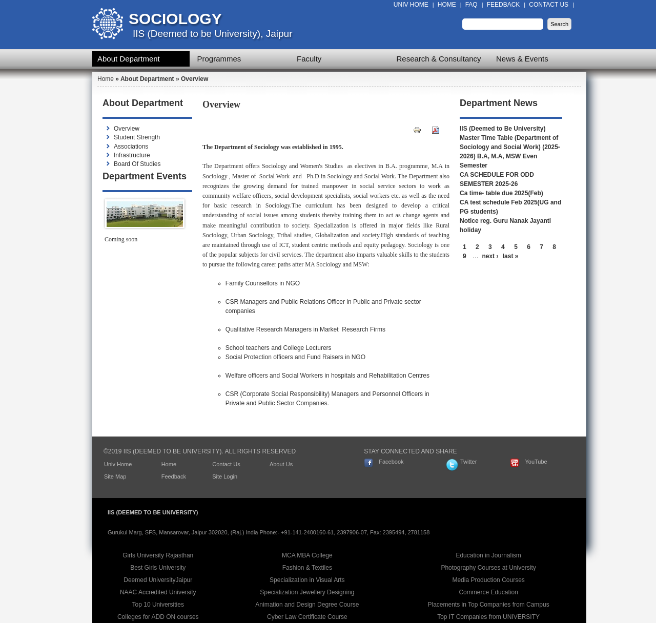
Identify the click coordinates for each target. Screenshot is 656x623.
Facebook (391, 462)
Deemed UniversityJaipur (158, 580)
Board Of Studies (137, 164)
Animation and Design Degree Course (307, 604)
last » (511, 256)
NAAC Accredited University (158, 592)
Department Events (144, 176)
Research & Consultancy (439, 58)
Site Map (115, 476)
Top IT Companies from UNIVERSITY (488, 616)
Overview (126, 128)
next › (490, 256)
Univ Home (411, 4)
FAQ (471, 4)
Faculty (309, 58)
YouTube (536, 462)
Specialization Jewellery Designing (307, 592)
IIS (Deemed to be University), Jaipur (213, 33)
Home (447, 4)
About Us (281, 464)
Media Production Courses (488, 580)
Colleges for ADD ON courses (158, 616)
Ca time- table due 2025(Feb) (501, 193)
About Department (128, 58)
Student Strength (137, 137)
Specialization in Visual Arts (307, 580)
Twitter (468, 462)
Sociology (175, 18)
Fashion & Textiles (307, 567)
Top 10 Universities (158, 604)
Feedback (503, 4)
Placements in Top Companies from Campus (488, 604)
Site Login (224, 476)
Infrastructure (132, 155)
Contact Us (548, 4)
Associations (131, 146)
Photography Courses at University (488, 567)
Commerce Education (488, 592)
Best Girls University (158, 567)
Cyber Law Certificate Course (307, 616)
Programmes (219, 58)
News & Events (522, 58)
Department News (499, 103)
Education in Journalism (488, 555)
